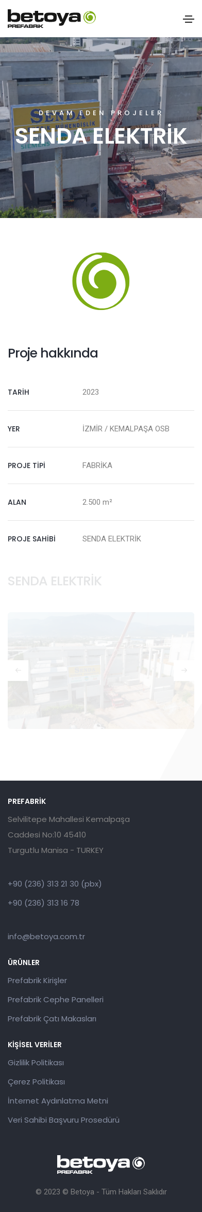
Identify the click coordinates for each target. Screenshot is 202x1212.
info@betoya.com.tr (46, 936)
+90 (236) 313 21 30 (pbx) (55, 883)
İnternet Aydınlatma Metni (58, 1100)
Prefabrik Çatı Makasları (52, 1018)
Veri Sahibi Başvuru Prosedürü (64, 1119)
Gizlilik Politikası (36, 1062)
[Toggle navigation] (188, 19)
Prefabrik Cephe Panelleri (56, 999)
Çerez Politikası (36, 1081)
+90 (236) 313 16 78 (43, 902)
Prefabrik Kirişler (37, 980)
